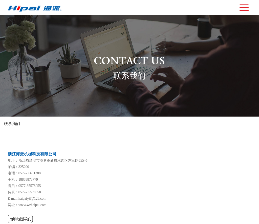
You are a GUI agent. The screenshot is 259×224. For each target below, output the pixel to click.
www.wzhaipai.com (32, 205)
